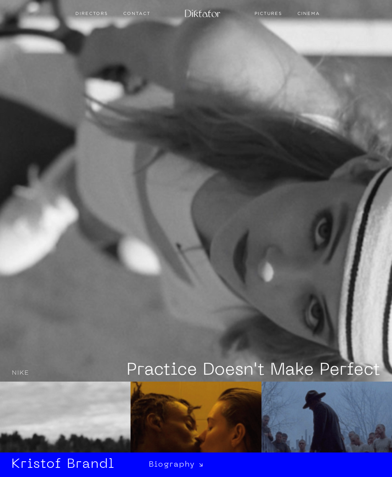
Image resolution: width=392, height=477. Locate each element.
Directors (91, 13)
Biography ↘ (176, 464)
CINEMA (308, 13)
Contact (136, 13)
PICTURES (268, 13)
